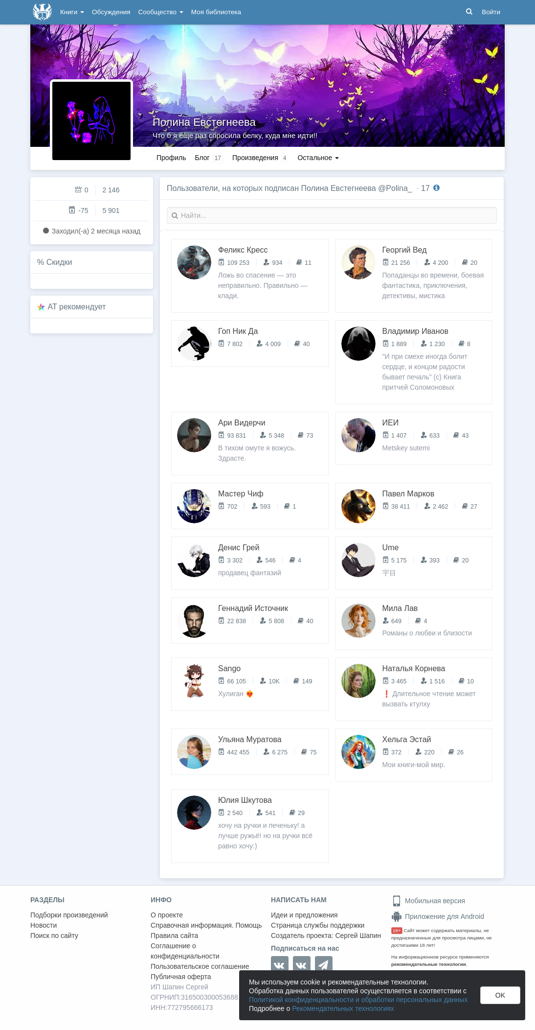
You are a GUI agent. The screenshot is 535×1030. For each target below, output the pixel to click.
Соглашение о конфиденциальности (185, 951)
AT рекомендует (77, 307)
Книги (72, 12)
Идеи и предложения (304, 915)
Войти (491, 12)
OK (500, 995)
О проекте (167, 915)
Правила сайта (174, 935)
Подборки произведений (69, 915)
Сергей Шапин (358, 935)
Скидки (59, 262)
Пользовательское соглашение (200, 966)
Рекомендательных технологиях (343, 1008)
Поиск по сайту (54, 935)
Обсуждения (111, 12)
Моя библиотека (216, 12)
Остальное (318, 158)
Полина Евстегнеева (204, 122)
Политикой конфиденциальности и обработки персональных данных (358, 1000)
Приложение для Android (437, 916)
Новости (43, 925)
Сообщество (160, 12)
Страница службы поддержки (317, 925)
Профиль (171, 158)
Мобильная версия (428, 900)
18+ (397, 930)
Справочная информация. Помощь (206, 925)
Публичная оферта (181, 977)
